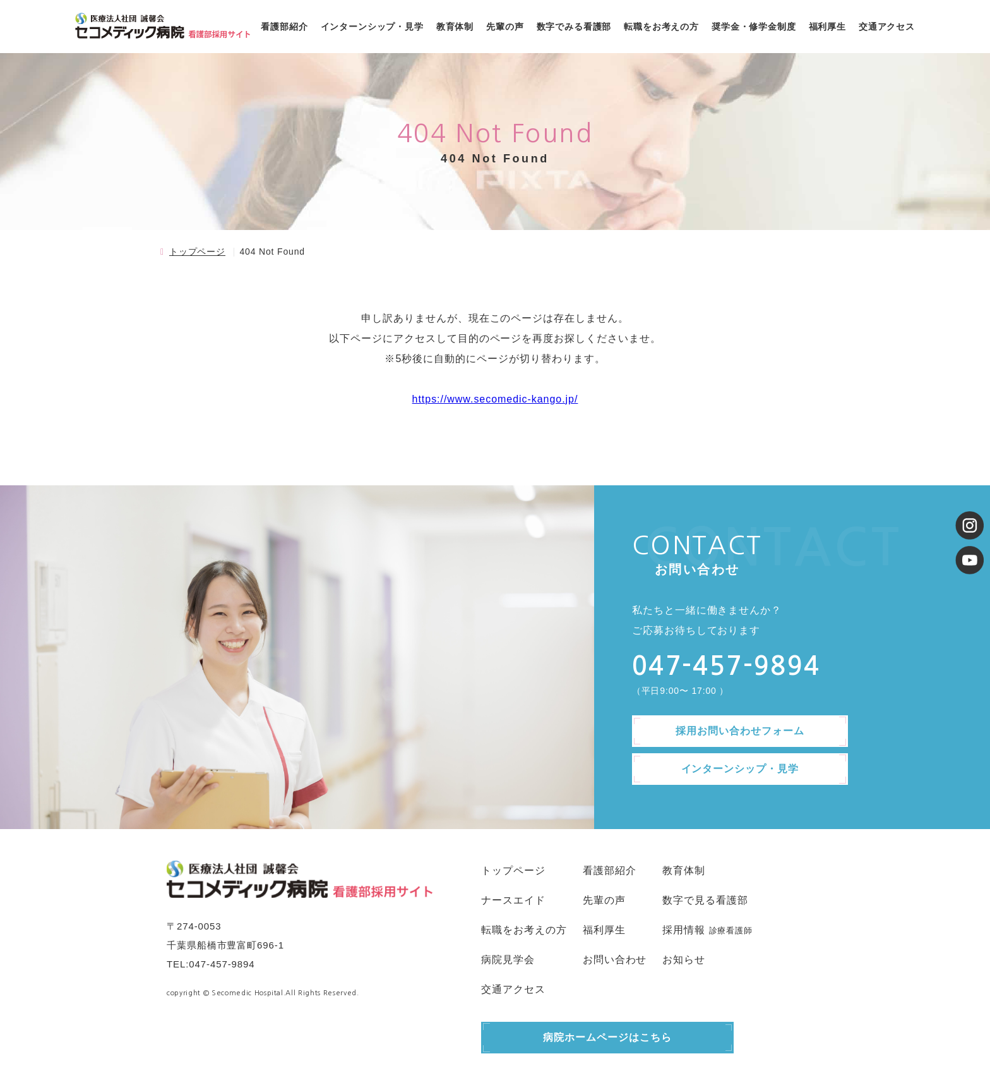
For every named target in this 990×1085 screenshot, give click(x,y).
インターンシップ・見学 (372, 26)
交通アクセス (887, 26)
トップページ (197, 251)
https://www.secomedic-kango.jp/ (495, 399)
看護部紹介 (284, 26)
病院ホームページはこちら (607, 1037)
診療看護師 (731, 930)
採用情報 (683, 929)
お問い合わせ (615, 959)
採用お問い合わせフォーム (740, 730)
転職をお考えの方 (661, 26)
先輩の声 (504, 26)
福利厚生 (827, 26)
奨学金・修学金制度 (754, 26)
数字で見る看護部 (705, 900)
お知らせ (683, 959)
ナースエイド (513, 900)
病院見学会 (508, 959)
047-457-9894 (221, 964)
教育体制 (455, 26)
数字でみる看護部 (574, 26)
